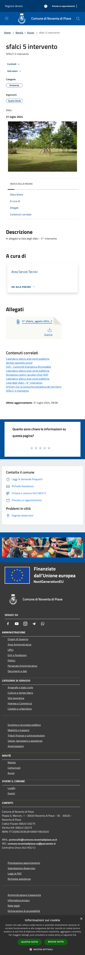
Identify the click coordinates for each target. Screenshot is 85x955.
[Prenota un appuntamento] (63, 6)
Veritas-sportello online (19, 363)
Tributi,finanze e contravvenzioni (26, 735)
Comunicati (14, 768)
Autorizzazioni (16, 746)
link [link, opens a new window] (74, 935)
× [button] (81, 919)
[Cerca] (78, 19)
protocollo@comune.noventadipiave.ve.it (33, 840)
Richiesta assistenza (19, 879)
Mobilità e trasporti (18, 730)
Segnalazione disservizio (21, 868)
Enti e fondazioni (17, 655)
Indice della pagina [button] (21, 183)
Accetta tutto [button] (29, 942)
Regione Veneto (14, 6)
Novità (19, 33)
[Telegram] (34, 623)
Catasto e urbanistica (20, 709)
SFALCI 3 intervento (17, 391)
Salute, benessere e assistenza (25, 741)
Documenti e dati (17, 671)
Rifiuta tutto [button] (56, 941)
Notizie (12, 762)
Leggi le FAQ (15, 873)
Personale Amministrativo (22, 666)
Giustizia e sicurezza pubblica (24, 725)
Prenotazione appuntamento (24, 863)
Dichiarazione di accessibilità (24, 911)
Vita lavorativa (16, 698)
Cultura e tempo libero (20, 693)
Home (7, 33)
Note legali (14, 906)
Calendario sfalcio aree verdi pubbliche (27, 359)
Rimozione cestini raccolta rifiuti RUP (27, 375)
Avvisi (30, 33)
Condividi (14, 64)
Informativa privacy (19, 900)
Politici (11, 660)
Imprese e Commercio (20, 703)
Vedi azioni (14, 71)
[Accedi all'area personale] (45, 6)
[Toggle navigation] (7, 18)
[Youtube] (16, 623)
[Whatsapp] (42, 623)
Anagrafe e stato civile (20, 687)
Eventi (11, 793)
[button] (42, 949)
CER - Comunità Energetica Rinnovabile (28, 367)
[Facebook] (8, 623)
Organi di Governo (18, 639)
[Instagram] (25, 623)
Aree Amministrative (19, 644)
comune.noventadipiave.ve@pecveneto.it (32, 844)
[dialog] (42, 935)
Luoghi (11, 788)
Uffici (11, 650)
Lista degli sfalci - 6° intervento (24, 383)
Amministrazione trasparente (24, 895)
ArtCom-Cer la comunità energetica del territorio (33, 387)
